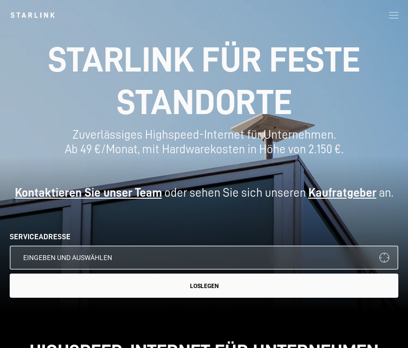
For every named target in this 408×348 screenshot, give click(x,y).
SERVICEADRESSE (40, 237)
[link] (33, 15)
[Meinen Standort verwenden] (384, 257)
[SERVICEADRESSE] (204, 258)
